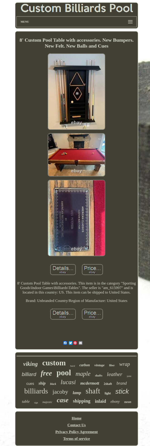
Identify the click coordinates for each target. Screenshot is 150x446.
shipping (81, 401)
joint (129, 376)
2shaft (108, 384)
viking (30, 364)
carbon (84, 365)
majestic (47, 402)
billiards (36, 391)
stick (122, 391)
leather (114, 374)
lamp (77, 393)
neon (127, 402)
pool (64, 372)
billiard (29, 374)
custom (54, 363)
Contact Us (76, 425)
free (46, 373)
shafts (98, 375)
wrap (124, 364)
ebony (115, 401)
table (26, 401)
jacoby (60, 391)
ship (41, 383)
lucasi (68, 382)
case (63, 400)
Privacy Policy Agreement (76, 432)
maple (83, 373)
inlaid (100, 401)
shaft (93, 391)
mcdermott (89, 383)
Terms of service (76, 438)
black (53, 384)
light (108, 393)
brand (122, 383)
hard (72, 365)
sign (36, 402)
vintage (99, 365)
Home (76, 418)
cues (30, 384)
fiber (112, 365)
